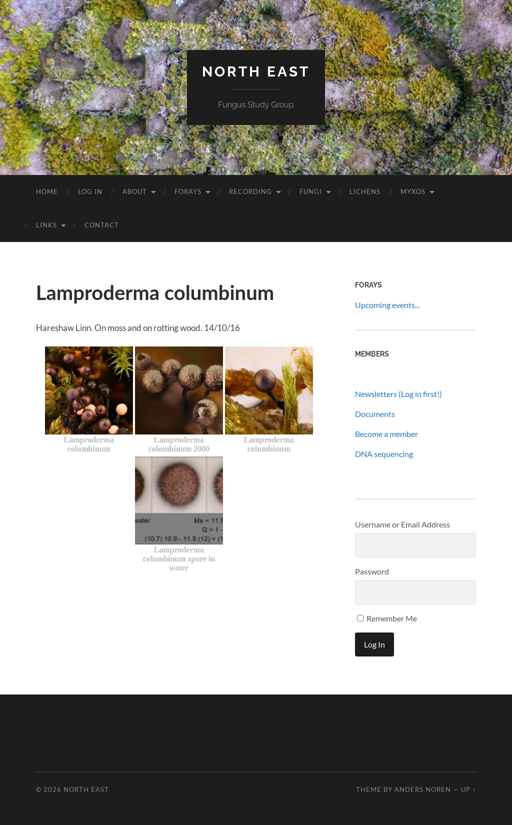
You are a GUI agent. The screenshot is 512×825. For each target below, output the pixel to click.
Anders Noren (422, 790)
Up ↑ (468, 790)
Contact (101, 225)
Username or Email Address (402, 524)
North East (256, 72)
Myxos (413, 192)
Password (372, 571)
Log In (90, 192)
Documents (375, 413)
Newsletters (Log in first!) (398, 393)
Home (47, 192)
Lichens (365, 192)
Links (46, 225)
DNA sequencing (384, 453)
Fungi (311, 192)
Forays (188, 192)
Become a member (386, 433)
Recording (250, 192)
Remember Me (387, 618)
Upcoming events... (387, 305)
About (134, 192)
